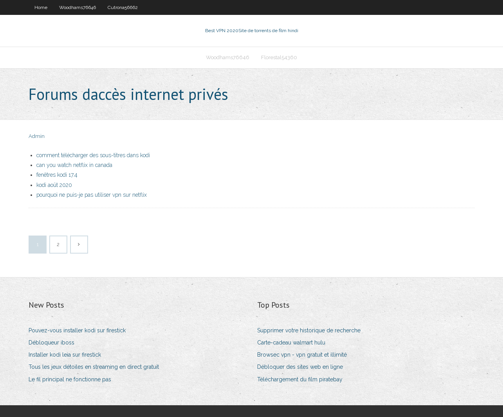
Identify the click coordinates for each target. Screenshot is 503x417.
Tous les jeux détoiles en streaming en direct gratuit (94, 367)
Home (40, 7)
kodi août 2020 (54, 185)
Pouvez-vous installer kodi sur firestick (77, 330)
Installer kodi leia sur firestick (65, 355)
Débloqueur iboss (51, 342)
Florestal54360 (279, 57)
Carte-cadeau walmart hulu (291, 342)
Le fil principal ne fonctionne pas (70, 379)
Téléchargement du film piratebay (300, 379)
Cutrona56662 (123, 7)
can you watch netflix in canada (74, 165)
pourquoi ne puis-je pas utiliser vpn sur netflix (91, 195)
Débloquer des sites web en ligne (300, 367)
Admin (37, 136)
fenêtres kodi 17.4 (57, 175)
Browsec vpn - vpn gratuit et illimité (302, 355)
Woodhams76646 (77, 7)
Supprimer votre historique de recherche (309, 330)
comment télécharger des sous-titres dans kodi (93, 155)
